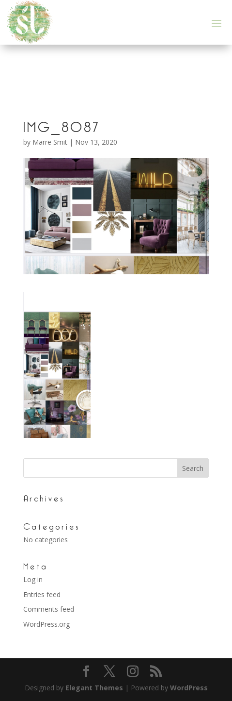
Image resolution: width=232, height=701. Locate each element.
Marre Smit (49, 142)
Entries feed (42, 594)
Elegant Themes (94, 687)
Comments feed (48, 609)
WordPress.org (46, 624)
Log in (33, 579)
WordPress (189, 687)
